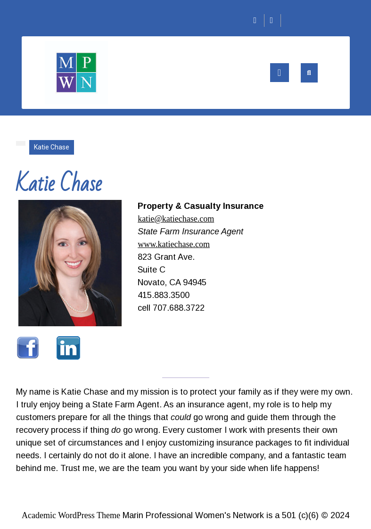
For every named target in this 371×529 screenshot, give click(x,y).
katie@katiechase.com (176, 218)
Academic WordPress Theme (71, 515)
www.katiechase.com (174, 244)
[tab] (279, 73)
